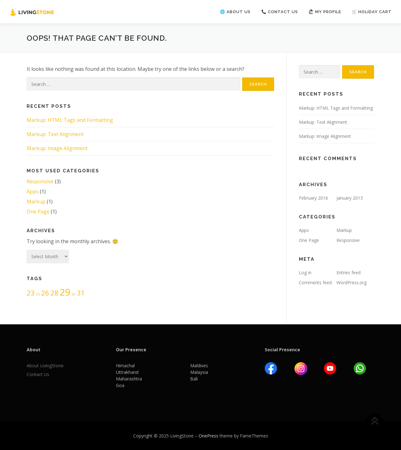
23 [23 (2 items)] (31, 292)
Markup (36, 201)
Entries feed (348, 272)
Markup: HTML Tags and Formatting (70, 120)
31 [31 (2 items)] (81, 292)
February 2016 (313, 198)
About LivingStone (45, 366)
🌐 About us (235, 11)
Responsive (40, 181)
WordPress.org (351, 282)
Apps (33, 191)
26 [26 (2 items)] (45, 292)
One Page (38, 211)
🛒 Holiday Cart (372, 11)
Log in (305, 272)
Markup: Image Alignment (57, 148)
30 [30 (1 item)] (74, 294)
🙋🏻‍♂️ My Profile (325, 11)
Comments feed (315, 282)
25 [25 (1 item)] (38, 294)
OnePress (208, 436)
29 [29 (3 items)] (65, 292)
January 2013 (349, 198)
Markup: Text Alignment (55, 134)
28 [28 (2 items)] (54, 292)
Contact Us (38, 374)
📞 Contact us (279, 11)
